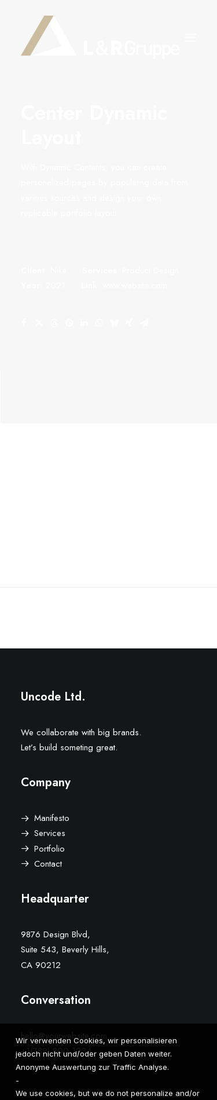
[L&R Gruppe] (100, 37)
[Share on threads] (54, 323)
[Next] (161, 618)
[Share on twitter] (39, 323)
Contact (48, 863)
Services (49, 833)
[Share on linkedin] (84, 323)
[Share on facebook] (24, 323)
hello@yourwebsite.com (64, 1035)
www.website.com (134, 285)
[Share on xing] (129, 323)
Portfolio (49, 848)
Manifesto (51, 818)
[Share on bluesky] (114, 323)
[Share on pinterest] (69, 323)
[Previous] (56, 618)
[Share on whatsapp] (99, 323)
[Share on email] (144, 323)
